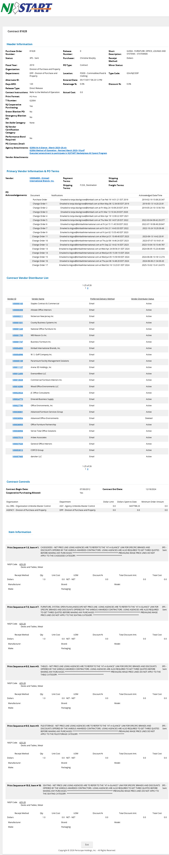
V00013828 (18, 380)
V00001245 (18, 329)
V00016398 (18, 386)
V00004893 (18, 348)
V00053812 (18, 450)
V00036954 (18, 418)
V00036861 (18, 411)
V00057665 (18, 456)
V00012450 (18, 373)
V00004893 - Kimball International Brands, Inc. (42, 179)
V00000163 (18, 303)
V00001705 (18, 335)
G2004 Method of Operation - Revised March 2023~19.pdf (57, 150)
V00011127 (18, 367)
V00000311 (18, 316)
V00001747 (18, 341)
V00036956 (18, 431)
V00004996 (18, 354)
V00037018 (18, 437)
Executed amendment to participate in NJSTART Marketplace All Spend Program (68, 153)
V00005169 (18, 360)
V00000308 (18, 310)
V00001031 (18, 322)
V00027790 (18, 405)
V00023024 (18, 392)
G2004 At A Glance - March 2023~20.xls (48, 147)
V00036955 (18, 424)
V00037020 (18, 443)
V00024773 (18, 399)
